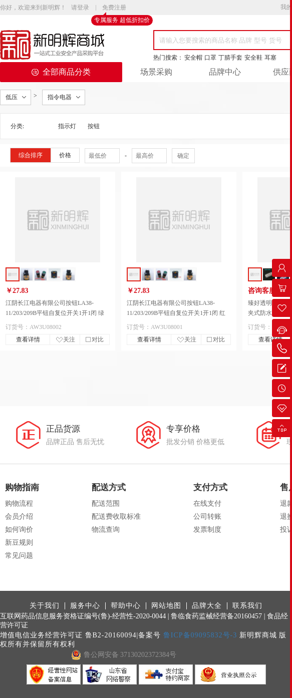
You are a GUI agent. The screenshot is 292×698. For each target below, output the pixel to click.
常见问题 (19, 555)
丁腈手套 (230, 57)
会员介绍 (19, 516)
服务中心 (85, 605)
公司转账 (207, 516)
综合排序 (31, 155)
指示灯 (67, 126)
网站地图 (166, 605)
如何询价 (19, 529)
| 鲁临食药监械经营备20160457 (215, 616)
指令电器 (60, 97)
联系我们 (247, 605)
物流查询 (106, 529)
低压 (12, 97)
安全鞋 (253, 57)
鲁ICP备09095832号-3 (200, 635)
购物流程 (19, 503)
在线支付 (207, 503)
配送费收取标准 (116, 516)
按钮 (94, 126)
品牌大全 (207, 605)
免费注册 (114, 8)
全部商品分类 (61, 72)
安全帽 (193, 57)
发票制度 (207, 529)
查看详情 (28, 339)
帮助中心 (126, 605)
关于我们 (45, 605)
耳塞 (270, 57)
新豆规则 (19, 542)
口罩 (210, 57)
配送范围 (106, 503)
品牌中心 (225, 72)
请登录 (80, 7)
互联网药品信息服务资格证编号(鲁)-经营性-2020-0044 (83, 616)
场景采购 (156, 72)
